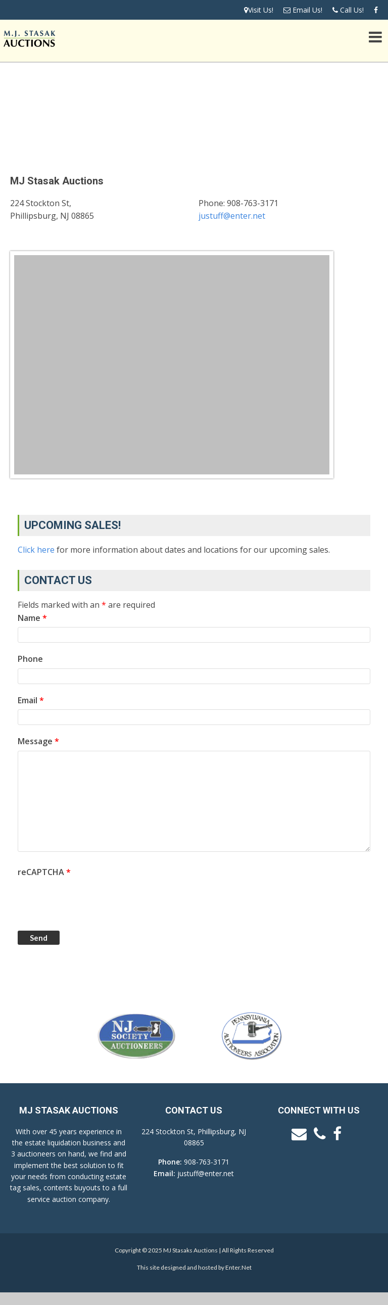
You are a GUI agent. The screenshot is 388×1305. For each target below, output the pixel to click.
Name (32, 617)
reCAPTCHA (44, 872)
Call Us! (348, 10)
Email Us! (302, 10)
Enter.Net (238, 1267)
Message (38, 741)
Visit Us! (258, 10)
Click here (36, 549)
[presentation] (94, 901)
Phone (30, 658)
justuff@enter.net (232, 215)
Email (31, 700)
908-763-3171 (206, 1162)
